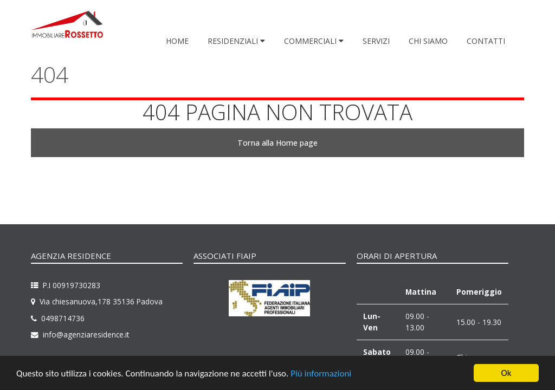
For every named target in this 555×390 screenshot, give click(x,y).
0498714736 (63, 318)
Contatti (486, 41)
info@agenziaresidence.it (86, 334)
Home (177, 41)
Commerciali (311, 41)
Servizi (376, 41)
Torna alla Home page (277, 143)
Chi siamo (428, 41)
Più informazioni (321, 374)
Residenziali (234, 41)
